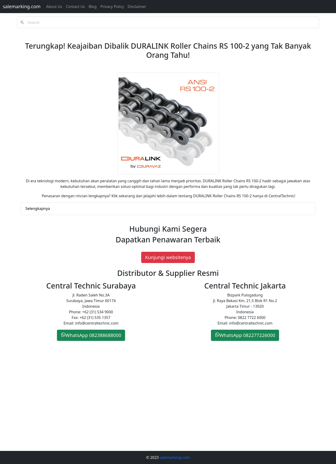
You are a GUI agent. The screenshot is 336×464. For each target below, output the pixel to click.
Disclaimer (137, 6)
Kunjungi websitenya (168, 257)
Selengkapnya (37, 208)
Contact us (75, 6)
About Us (54, 6)
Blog (93, 6)
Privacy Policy (112, 6)
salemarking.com (22, 6)
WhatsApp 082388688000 (91, 335)
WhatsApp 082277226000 (245, 335)
